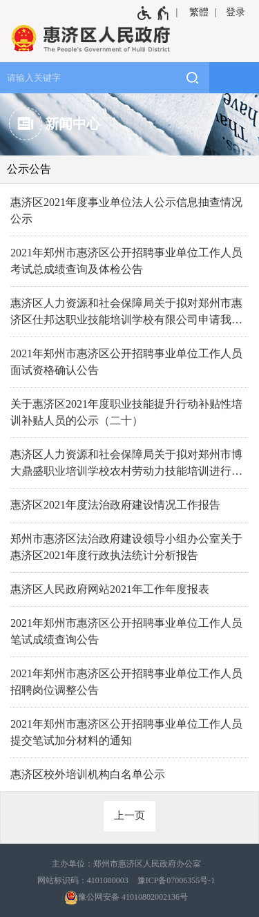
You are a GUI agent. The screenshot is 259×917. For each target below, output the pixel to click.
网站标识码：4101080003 (82, 880)
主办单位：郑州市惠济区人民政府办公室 (126, 864)
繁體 (199, 12)
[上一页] (129, 816)
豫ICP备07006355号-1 (176, 880)
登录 (235, 12)
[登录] (236, 12)
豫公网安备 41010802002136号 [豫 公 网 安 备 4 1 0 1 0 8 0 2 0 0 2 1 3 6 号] (126, 898)
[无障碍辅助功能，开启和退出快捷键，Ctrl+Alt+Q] (153, 13)
